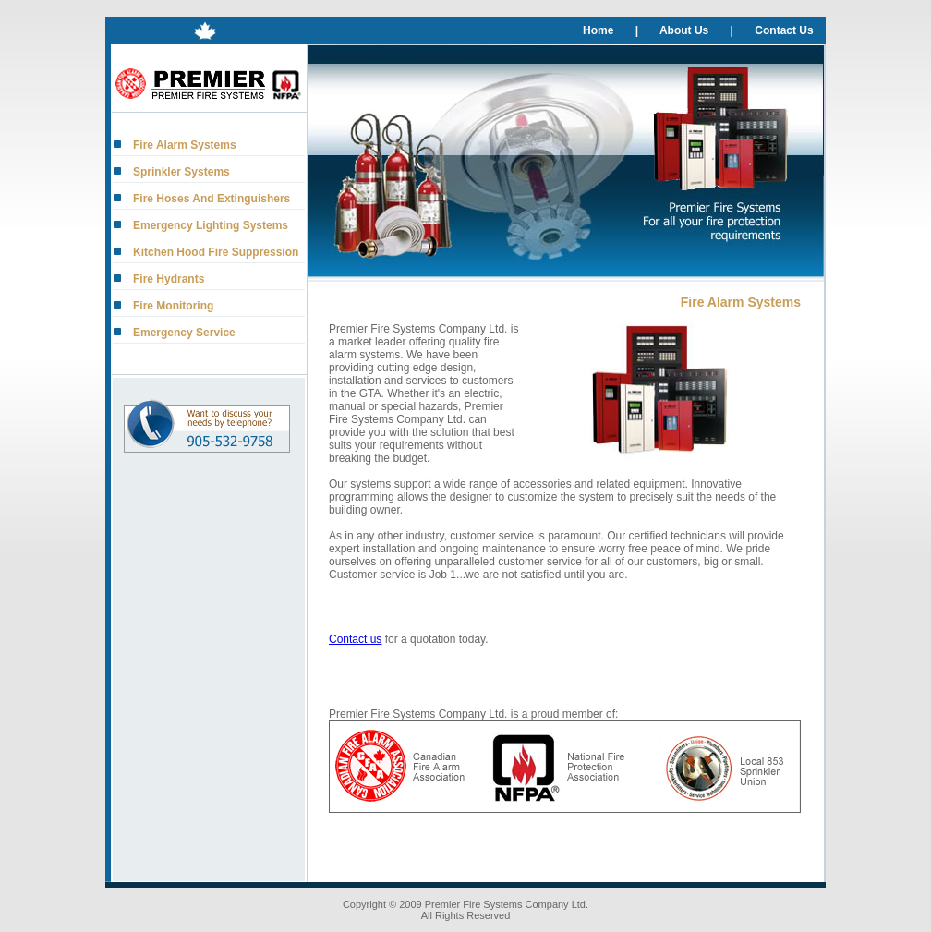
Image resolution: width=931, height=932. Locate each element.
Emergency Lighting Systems (210, 225)
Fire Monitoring (173, 305)
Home (598, 30)
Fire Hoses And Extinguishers (211, 198)
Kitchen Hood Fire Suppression (215, 252)
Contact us (355, 639)
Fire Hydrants (168, 278)
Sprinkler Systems (181, 171)
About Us (683, 30)
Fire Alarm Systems (184, 145)
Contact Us (784, 30)
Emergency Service (184, 332)
